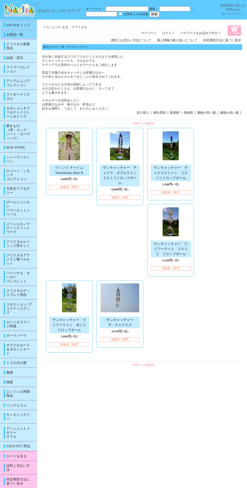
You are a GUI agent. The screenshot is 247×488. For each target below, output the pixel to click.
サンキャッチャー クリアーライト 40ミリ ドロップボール (70, 325)
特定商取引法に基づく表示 (222, 40)
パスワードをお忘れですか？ (200, 33)
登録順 (188, 112)
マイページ (149, 33)
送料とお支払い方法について (131, 40)
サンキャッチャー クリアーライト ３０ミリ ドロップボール (171, 249)
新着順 (174, 112)
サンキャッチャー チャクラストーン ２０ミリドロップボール (171, 173)
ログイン (168, 33)
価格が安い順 (206, 112)
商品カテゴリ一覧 (53, 46)
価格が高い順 (229, 112)
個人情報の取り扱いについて (177, 40)
